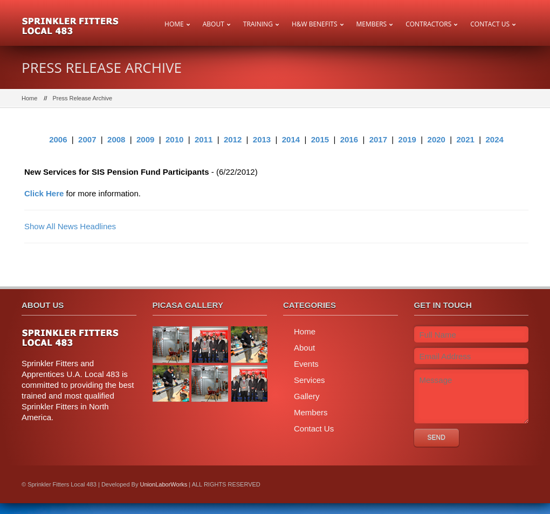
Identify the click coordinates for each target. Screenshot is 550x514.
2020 (436, 139)
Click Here (44, 193)
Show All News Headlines (70, 226)
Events (306, 363)
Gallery (307, 396)
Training (258, 24)
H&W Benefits (315, 24)
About (213, 24)
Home (174, 24)
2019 (407, 139)
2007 (87, 139)
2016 (349, 139)
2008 (116, 139)
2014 (291, 139)
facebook (515, 484)
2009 (145, 139)
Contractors (428, 24)
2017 (378, 139)
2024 (494, 139)
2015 (320, 139)
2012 (233, 139)
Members (371, 24)
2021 (466, 139)
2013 (262, 139)
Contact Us (490, 24)
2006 (58, 139)
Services (309, 380)
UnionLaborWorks (163, 484)
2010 (174, 139)
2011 (203, 139)
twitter (490, 484)
